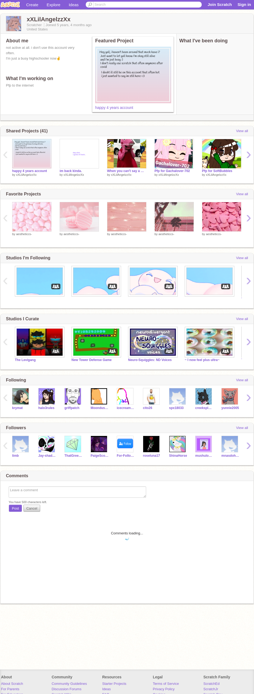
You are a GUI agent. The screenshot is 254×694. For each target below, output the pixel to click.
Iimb (15, 456)
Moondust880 (100, 408)
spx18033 (176, 408)
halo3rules (46, 408)
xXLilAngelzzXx (26, 174)
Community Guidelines (69, 684)
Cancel (31, 508)
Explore (53, 4)
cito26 (147, 408)
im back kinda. (71, 171)
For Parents (10, 689)
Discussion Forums (66, 689)
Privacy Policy (164, 689)
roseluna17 (151, 456)
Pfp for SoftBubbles (217, 171)
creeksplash (204, 408)
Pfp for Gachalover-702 (172, 171)
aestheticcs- (24, 234)
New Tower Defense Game (91, 360)
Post (15, 508)
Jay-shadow (47, 456)
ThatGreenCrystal (73, 456)
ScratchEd (211, 684)
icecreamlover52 (126, 408)
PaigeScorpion (100, 456)
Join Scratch (220, 4)
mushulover (204, 456)
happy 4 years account (114, 107)
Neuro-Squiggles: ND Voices (150, 360)
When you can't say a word (126, 171)
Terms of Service (166, 684)
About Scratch (12, 684)
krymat (17, 408)
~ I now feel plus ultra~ (202, 360)
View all (242, 131)
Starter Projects (114, 684)
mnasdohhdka (230, 456)
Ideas (74, 4)
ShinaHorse (178, 456)
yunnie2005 (230, 408)
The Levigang (25, 360)
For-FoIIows (126, 456)
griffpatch (71, 408)
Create (32, 4)
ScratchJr (210, 689)
